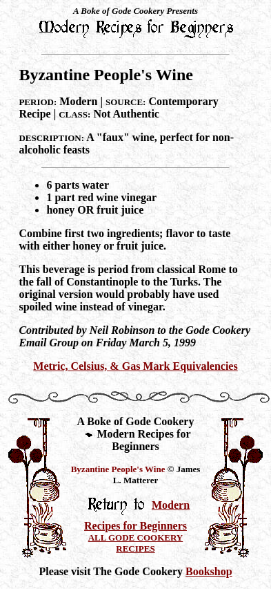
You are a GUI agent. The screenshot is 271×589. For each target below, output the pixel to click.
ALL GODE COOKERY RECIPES (135, 543)
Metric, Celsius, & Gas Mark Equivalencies (135, 366)
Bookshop (208, 571)
